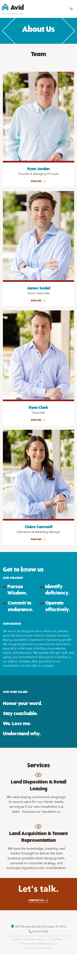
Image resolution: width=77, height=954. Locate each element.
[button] (71, 8)
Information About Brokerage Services (38, 944)
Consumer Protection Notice (38, 948)
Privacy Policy (56, 940)
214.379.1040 (40, 932)
